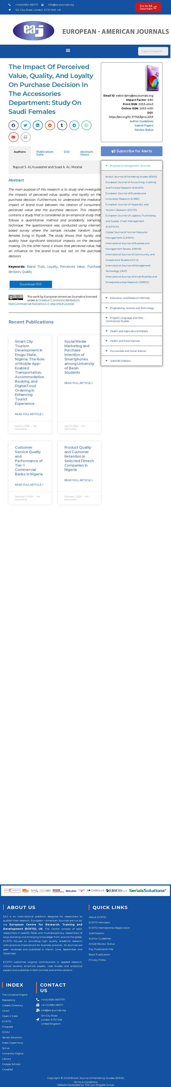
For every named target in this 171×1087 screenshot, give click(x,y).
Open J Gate (10, 1016)
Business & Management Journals (130, 165)
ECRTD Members (99, 922)
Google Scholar (11, 1064)
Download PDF (31, 284)
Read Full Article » (29, 414)
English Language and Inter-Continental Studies (125, 319)
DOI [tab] (67, 151)
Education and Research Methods (130, 298)
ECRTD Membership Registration (109, 927)
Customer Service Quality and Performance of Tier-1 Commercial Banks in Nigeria (29, 460)
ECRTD (6, 1021)
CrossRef (7, 1069)
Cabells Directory (12, 1005)
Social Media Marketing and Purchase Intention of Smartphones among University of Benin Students (79, 357)
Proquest (7, 1026)
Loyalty (52, 267)
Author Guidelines (141, 121)
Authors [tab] (20, 151)
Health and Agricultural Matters (129, 331)
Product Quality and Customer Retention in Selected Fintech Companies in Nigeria (79, 458)
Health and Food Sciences (125, 340)
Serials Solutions (12, 1037)
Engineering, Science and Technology (132, 308)
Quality (27, 272)
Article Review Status (102, 943)
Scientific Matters (120, 360)
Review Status (144, 129)
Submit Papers (144, 125)
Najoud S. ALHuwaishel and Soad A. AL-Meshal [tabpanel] (47, 167)
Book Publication (99, 954)
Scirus (5, 1048)
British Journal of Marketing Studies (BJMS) (131, 176)
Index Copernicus (12, 1042)
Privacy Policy (97, 959)
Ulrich (5, 1010)
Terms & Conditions (85, 1082)
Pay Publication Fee (101, 949)
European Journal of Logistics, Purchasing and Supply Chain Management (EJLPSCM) (131, 221)
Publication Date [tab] (44, 153)
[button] (68, 50)
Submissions (96, 933)
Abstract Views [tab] (86, 153)
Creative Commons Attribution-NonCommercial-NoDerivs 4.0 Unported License (44, 302)
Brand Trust (36, 267)
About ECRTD (97, 917)
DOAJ (6, 1032)
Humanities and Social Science (128, 351)
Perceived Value (72, 267)
